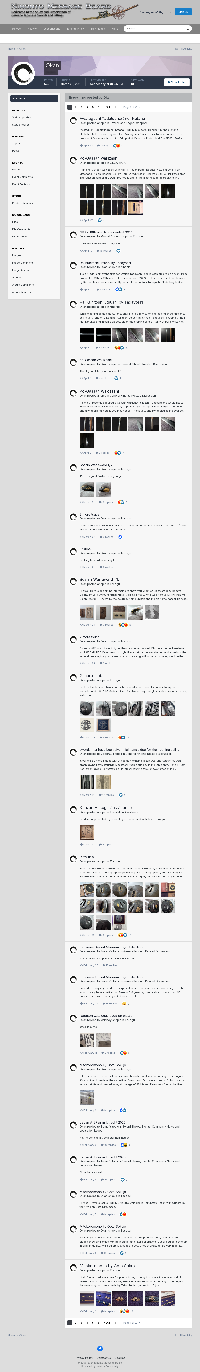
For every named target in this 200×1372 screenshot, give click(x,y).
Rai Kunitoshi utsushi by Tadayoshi (105, 263)
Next (107, 107)
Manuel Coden (110, 236)
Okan (83, 123)
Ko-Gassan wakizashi (99, 158)
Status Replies (20, 124)
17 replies (106, 794)
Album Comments (23, 284)
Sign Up (183, 11)
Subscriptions (52, 28)
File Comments (21, 229)
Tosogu (138, 236)
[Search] (141, 28)
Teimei (105, 1126)
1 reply (102, 145)
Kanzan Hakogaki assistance (106, 807)
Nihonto (126, 267)
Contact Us (104, 1357)
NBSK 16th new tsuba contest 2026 (106, 232)
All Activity (18, 98)
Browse (16, 28)
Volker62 (106, 753)
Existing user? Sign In (155, 12)
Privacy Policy (84, 1357)
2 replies (106, 844)
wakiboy (106, 1020)
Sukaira (105, 951)
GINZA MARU (118, 162)
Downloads (98, 28)
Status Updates (21, 117)
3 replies (106, 502)
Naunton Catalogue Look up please (106, 1016)
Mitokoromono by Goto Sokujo (103, 1065)
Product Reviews (22, 203)
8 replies (108, 1052)
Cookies (119, 1357)
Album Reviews (21, 292)
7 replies (103, 378)
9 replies (106, 536)
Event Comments (22, 176)
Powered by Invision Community (100, 1366)
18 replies (104, 250)
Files (15, 221)
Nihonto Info (75, 28)
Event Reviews (21, 184)
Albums (16, 277)
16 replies (108, 1144)
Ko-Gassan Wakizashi (96, 360)
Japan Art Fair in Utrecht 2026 (103, 1122)
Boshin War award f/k (96, 465)
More (115, 28)
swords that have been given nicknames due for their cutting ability (129, 750)
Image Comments (23, 262)
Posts (15, 150)
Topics (16, 143)
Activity (32, 28)
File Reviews (19, 236)
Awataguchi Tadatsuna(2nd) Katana (112, 118)
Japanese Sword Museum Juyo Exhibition (111, 947)
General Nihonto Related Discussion (144, 364)
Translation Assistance (124, 812)
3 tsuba (85, 549)
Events (16, 169)
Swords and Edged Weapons (129, 123)
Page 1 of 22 (131, 107)
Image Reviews (21, 270)
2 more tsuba (89, 514)
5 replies (104, 289)
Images (16, 255)
